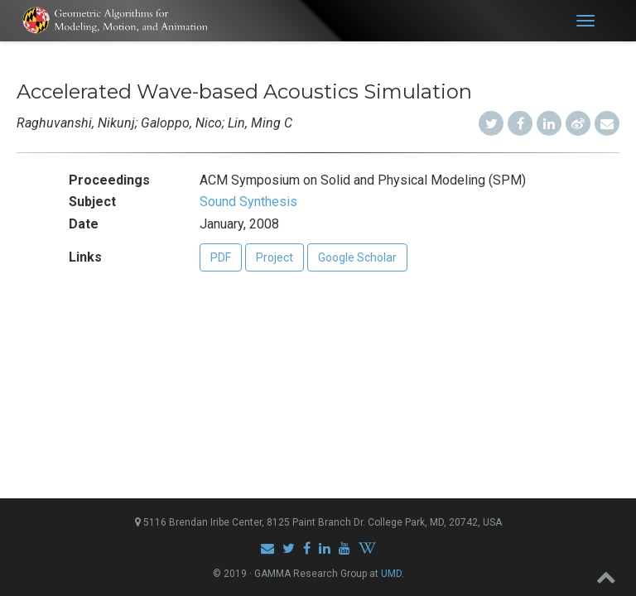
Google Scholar (357, 257)
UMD (391, 573)
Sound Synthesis (248, 201)
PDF (220, 257)
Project (274, 257)
